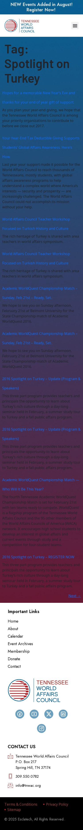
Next (74, 595)
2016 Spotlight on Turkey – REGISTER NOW (38, 557)
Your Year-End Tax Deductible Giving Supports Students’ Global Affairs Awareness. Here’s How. (40, 147)
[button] (75, 25)
